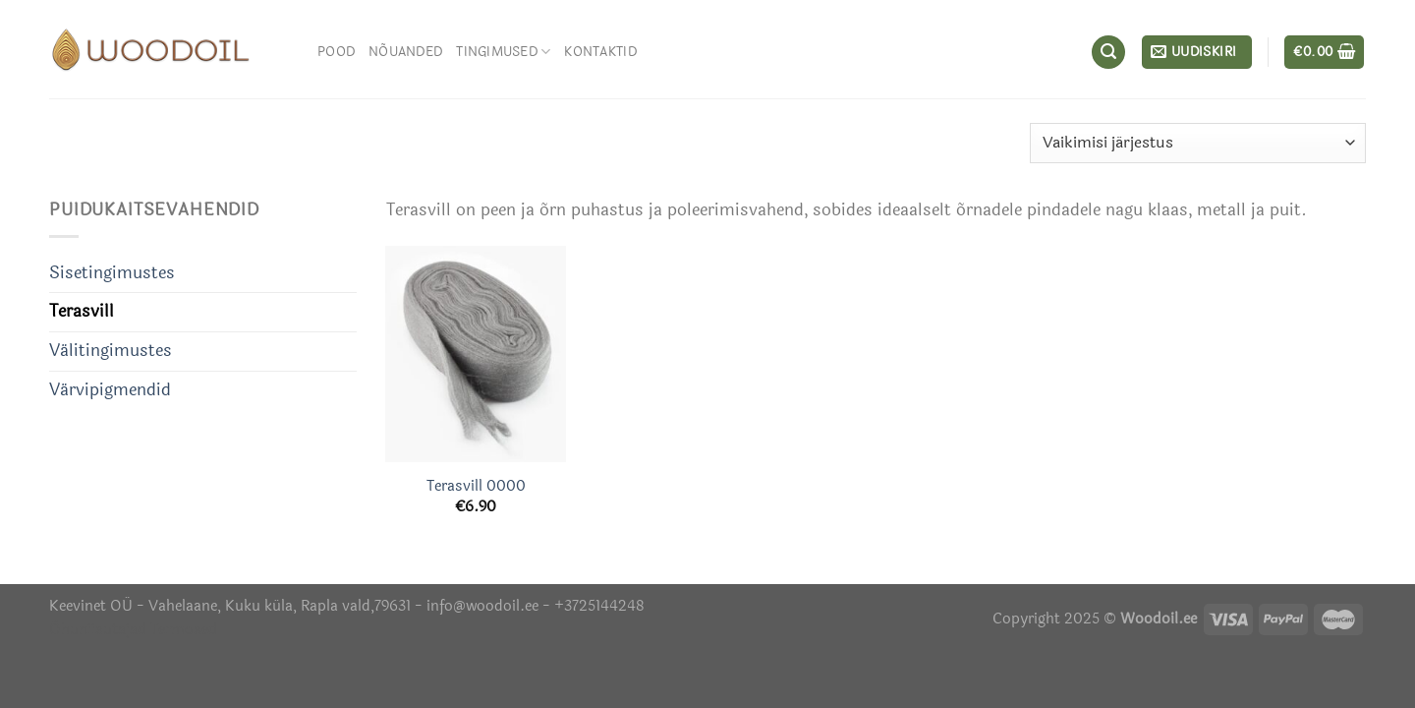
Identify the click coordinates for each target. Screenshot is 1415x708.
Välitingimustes (110, 351)
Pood (336, 51)
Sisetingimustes (112, 273)
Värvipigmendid (110, 390)
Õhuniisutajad (97, 629)
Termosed (181, 629)
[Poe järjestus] (1198, 143)
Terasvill (81, 311)
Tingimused (503, 51)
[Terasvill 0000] (475, 354)
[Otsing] (1108, 52)
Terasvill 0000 (476, 487)
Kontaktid (600, 51)
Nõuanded (405, 51)
